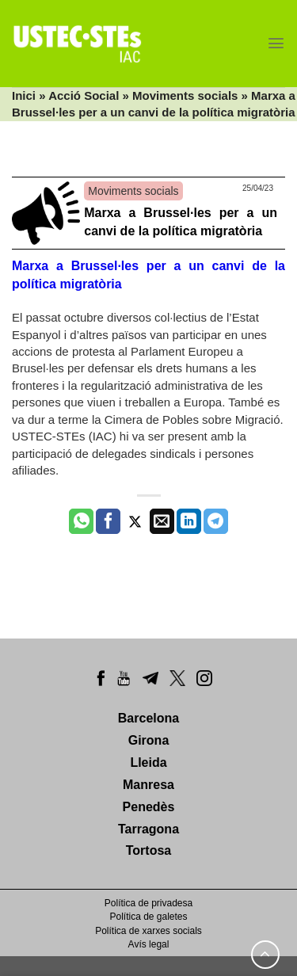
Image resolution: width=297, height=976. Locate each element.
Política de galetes (148, 916)
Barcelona (148, 718)
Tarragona (148, 829)
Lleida (148, 762)
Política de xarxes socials (148, 930)
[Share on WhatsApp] (81, 521)
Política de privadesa (148, 903)
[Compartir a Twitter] (135, 521)
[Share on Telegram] (216, 521)
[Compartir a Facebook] (108, 521)
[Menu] (276, 43)
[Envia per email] (162, 521)
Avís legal (148, 944)
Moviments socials (185, 95)
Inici (24, 95)
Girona (148, 740)
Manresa (148, 784)
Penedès (149, 807)
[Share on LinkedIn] (189, 521)
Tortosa (148, 850)
